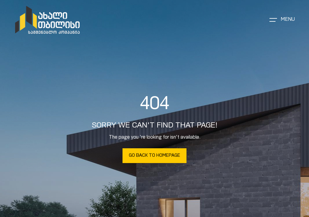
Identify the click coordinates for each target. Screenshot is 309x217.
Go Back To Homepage (154, 155)
